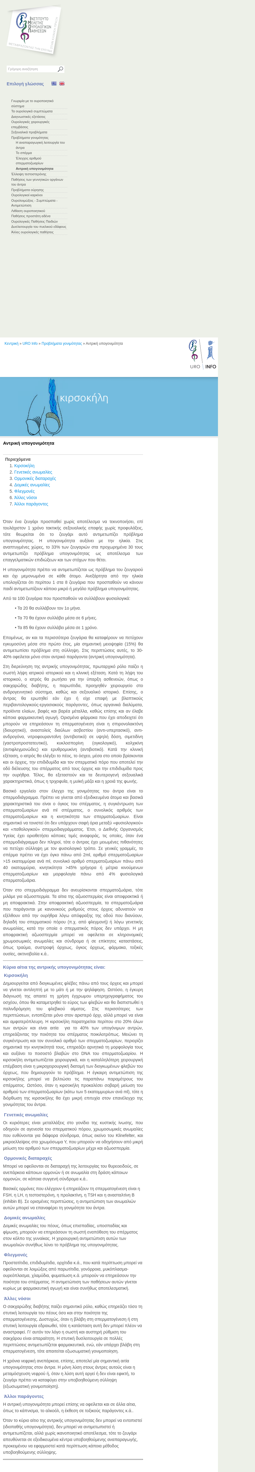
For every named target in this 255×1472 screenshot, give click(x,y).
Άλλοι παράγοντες (31, 504)
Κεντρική (12, 343)
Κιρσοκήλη (24, 465)
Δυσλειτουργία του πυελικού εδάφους (38, 226)
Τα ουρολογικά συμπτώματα (32, 111)
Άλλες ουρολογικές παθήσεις (32, 232)
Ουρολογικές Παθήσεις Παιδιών (34, 221)
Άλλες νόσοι (25, 497)
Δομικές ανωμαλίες (32, 484)
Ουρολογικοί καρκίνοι (26, 195)
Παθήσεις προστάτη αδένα (30, 216)
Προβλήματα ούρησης (27, 190)
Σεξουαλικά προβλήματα (29, 132)
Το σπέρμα (24, 153)
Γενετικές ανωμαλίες (33, 472)
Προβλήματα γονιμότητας (30, 137)
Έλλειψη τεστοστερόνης (28, 174)
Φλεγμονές (24, 491)
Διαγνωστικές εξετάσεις (28, 116)
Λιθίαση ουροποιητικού (28, 211)
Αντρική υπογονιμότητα (34, 168)
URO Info (30, 343)
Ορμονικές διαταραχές (35, 478)
